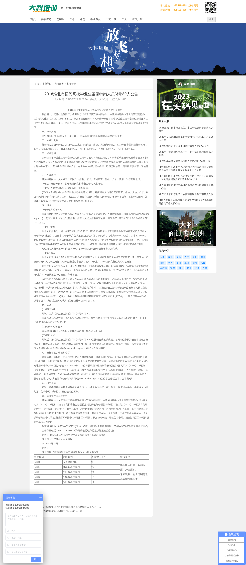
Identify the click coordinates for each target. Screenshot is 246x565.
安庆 (186, 257)
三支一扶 (111, 19)
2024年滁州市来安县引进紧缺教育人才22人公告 (184, 146)
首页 (33, 19)
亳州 (203, 257)
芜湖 (170, 257)
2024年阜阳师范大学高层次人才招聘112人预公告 (184, 161)
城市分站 (137, 19)
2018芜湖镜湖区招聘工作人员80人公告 (61, 511)
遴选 (82, 19)
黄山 (178, 257)
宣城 (172, 268)
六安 (203, 262)
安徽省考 (46, 19)
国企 (124, 19)
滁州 (195, 262)
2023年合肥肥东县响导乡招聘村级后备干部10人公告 (186, 194)
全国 (205, 268)
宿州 (162, 262)
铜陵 (181, 268)
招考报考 (59, 83)
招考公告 (71, 83)
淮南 (186, 262)
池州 (189, 268)
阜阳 (178, 262)
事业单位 (95, 19)
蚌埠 (170, 262)
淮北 (195, 257)
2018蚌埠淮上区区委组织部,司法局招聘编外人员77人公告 (71, 507)
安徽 (197, 268)
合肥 (162, 257)
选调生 (60, 19)
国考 (72, 19)
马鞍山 (163, 268)
